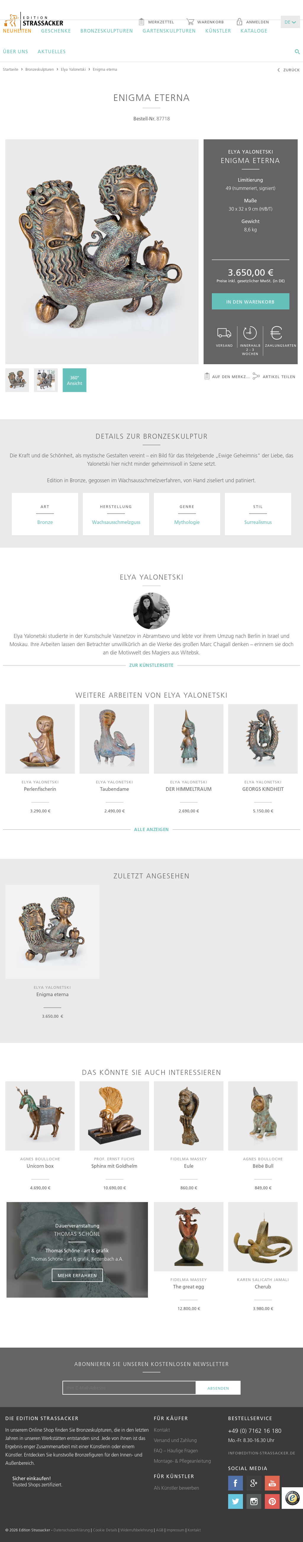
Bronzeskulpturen (106, 31)
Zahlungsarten (280, 337)
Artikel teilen (274, 376)
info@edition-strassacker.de (261, 1453)
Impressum (175, 1530)
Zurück (288, 70)
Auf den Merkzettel (227, 376)
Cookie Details (105, 1530)
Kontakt (162, 1430)
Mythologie (187, 522)
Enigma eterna (105, 69)
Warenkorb (205, 22)
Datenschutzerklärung (72, 1530)
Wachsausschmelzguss (116, 522)
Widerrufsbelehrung (136, 1530)
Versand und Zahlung (175, 1440)
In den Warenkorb (250, 302)
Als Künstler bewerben (176, 1488)
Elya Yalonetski (73, 69)
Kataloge (254, 31)
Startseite (10, 69)
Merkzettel (156, 22)
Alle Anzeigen (151, 829)
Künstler (218, 31)
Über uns (15, 51)
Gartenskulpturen (169, 31)
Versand (224, 337)
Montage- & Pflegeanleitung (182, 1461)
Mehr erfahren (77, 1275)
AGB (159, 1530)
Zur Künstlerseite (151, 665)
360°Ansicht (74, 380)
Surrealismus (258, 522)
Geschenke (56, 31)
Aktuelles (52, 51)
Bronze (45, 522)
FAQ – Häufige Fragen (176, 1451)
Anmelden (252, 22)
